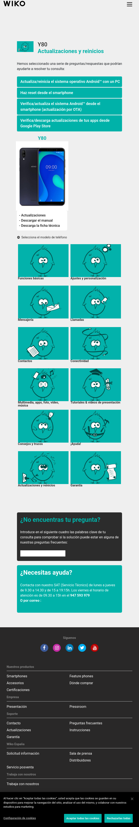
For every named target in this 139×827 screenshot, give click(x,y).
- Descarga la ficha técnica (39, 226)
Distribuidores (80, 760)
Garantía (13, 737)
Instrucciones (80, 730)
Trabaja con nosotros (23, 784)
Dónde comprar (81, 683)
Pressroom (78, 707)
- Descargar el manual (36, 220)
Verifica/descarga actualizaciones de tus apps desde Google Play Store (65, 123)
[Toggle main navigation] (130, 4)
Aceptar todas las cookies (82, 820)
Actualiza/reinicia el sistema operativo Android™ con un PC (70, 81)
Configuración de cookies (19, 820)
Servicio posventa (20, 767)
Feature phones (81, 676)
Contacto (14, 723)
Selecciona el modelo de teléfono (42, 237)
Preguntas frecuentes (86, 723)
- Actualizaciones (32, 215)
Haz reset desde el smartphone (46, 93)
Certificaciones (18, 690)
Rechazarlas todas (118, 820)
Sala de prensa (81, 753)
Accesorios (15, 683)
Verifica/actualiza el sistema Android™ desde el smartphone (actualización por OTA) (60, 106)
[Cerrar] (132, 801)
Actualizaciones (19, 730)
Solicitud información (23, 753)
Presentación (17, 707)
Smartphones (17, 676)
